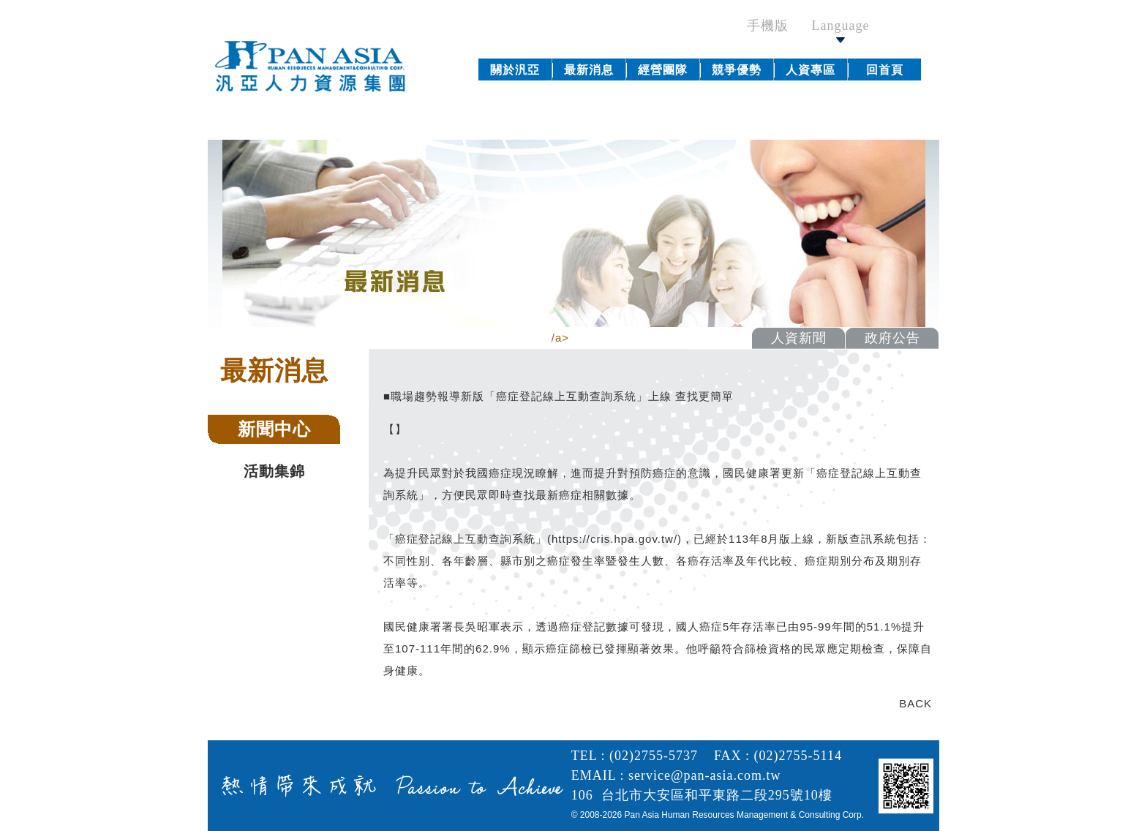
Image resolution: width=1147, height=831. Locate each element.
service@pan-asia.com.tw (704, 775)
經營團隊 (663, 70)
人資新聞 (799, 338)
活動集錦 (274, 471)
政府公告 (892, 338)
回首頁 (884, 70)
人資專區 (810, 70)
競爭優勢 (736, 70)
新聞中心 (274, 429)
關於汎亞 (515, 70)
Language (841, 31)
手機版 (775, 25)
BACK (915, 703)
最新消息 (589, 70)
